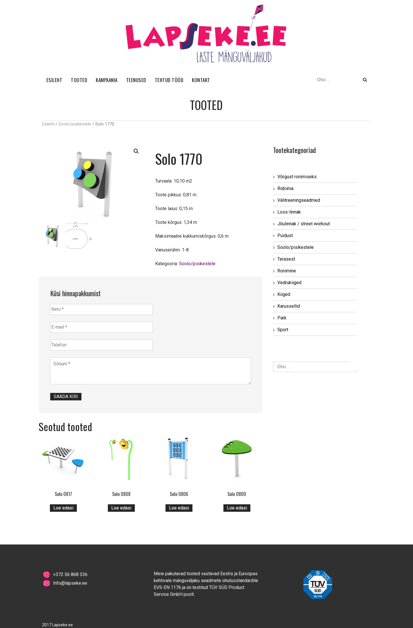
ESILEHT (54, 80)
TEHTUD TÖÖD (169, 80)
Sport (282, 329)
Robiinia (285, 188)
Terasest (286, 259)
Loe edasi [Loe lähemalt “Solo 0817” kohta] (63, 508)
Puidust (285, 235)
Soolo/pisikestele (75, 124)
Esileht (48, 124)
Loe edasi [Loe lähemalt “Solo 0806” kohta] (179, 508)
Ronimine (286, 271)
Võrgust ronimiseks (297, 176)
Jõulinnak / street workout (303, 223)
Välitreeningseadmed (298, 200)
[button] (136, 151)
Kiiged (283, 294)
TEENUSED (136, 80)
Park (282, 318)
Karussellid (288, 306)
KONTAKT (201, 80)
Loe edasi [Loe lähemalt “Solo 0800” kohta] (237, 508)
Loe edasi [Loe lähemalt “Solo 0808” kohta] (121, 508)
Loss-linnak (289, 212)
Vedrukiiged (289, 282)
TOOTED (79, 80)
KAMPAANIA (107, 80)
